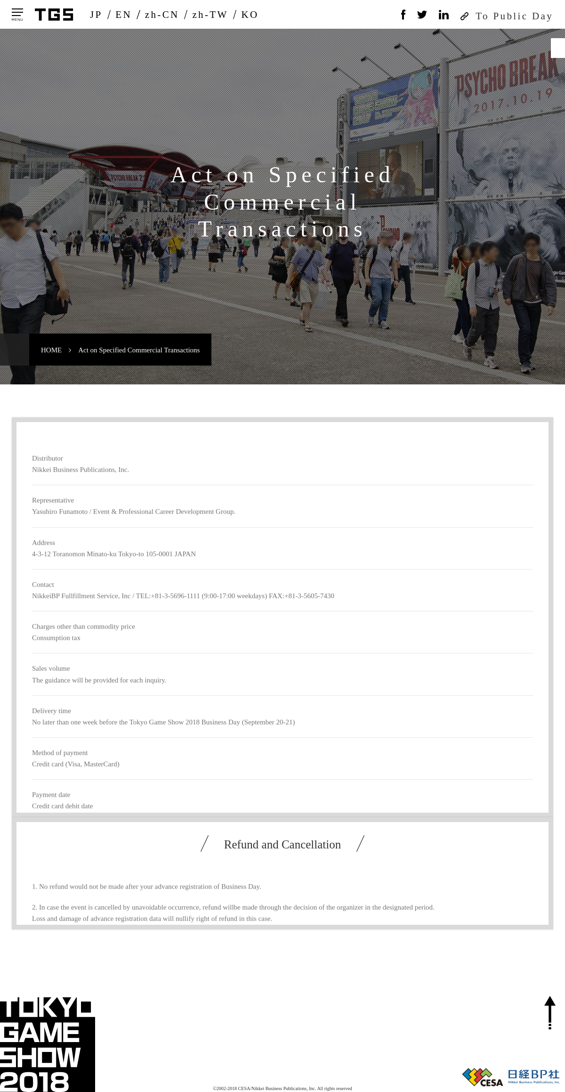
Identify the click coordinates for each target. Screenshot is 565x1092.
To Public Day (514, 16)
